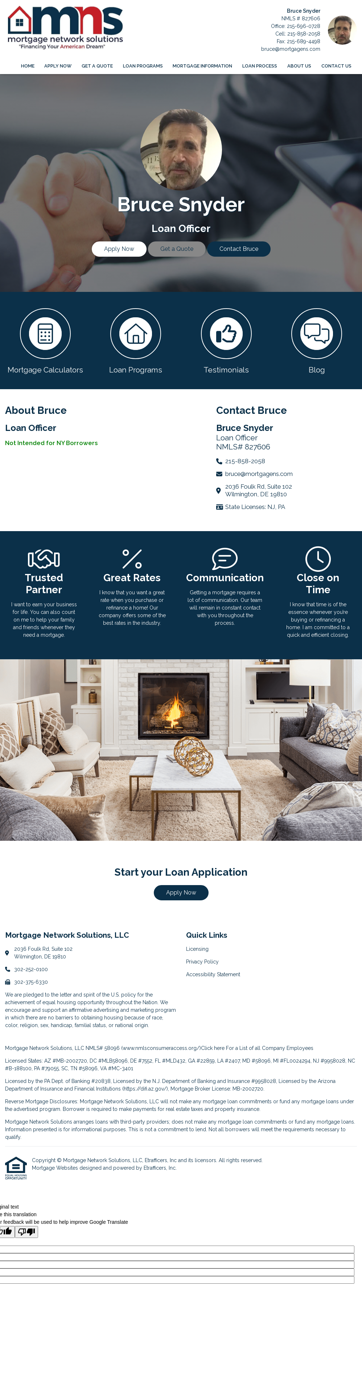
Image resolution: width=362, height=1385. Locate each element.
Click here (213, 1048)
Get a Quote (97, 66)
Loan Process (259, 66)
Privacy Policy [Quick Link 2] (202, 962)
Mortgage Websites (55, 1168)
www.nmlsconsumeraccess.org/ (161, 1048)
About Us (299, 66)
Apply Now (57, 66)
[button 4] (317, 340)
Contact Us (336, 66)
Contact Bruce (238, 248)
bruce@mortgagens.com (290, 49)
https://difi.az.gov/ (145, 1089)
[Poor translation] (26, 1232)
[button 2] (136, 340)
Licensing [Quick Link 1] (197, 949)
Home (27, 66)
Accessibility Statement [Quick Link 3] (213, 974)
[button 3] (226, 340)
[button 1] (45, 340)
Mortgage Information (202, 66)
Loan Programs (143, 66)
